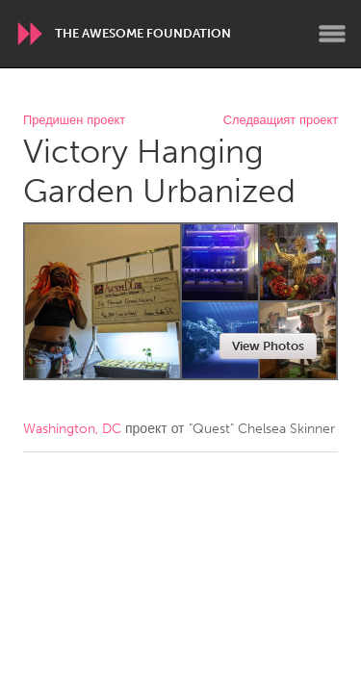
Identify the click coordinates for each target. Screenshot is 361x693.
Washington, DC (72, 429)
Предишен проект (74, 121)
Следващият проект (280, 121)
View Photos (268, 346)
